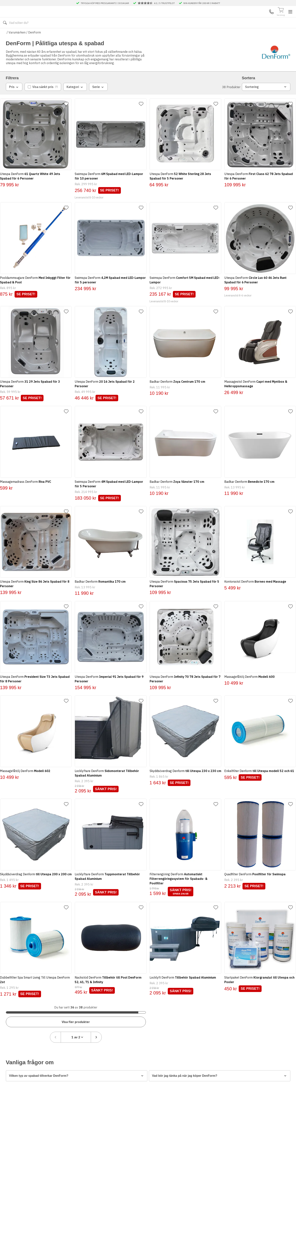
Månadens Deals (198, 34)
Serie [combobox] (98, 98)
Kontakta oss (100, 34)
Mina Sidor (261, 17)
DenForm (34, 43)
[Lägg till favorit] (69, 115)
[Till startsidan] (34, 17)
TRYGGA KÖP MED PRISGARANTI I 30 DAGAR (105, 3)
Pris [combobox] (14, 98)
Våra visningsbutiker (135, 34)
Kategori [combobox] (75, 98)
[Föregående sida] (244, 1008)
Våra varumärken (169, 34)
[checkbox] (43, 98)
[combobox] (264, 1008)
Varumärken (17, 43)
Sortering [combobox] (266, 98)
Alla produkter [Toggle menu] (20, 34)
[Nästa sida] (285, 1008)
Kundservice (246, 17)
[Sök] (193, 17)
